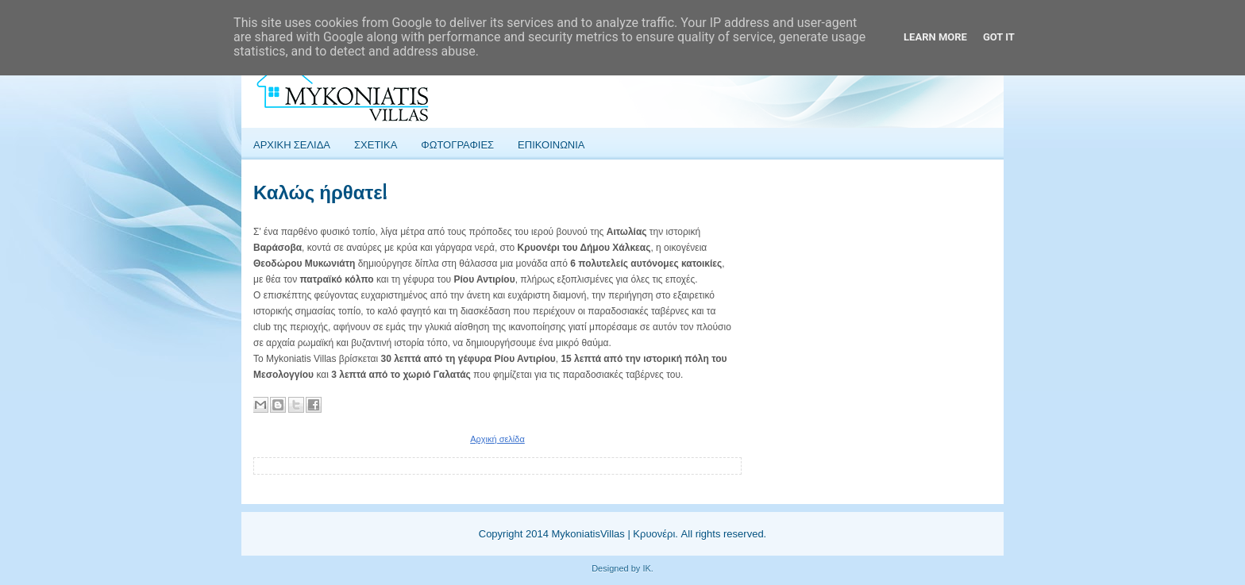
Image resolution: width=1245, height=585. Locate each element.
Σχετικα (375, 144)
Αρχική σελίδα (497, 439)
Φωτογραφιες (457, 144)
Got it (999, 37)
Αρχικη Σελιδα (291, 144)
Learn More (935, 37)
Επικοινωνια (551, 144)
